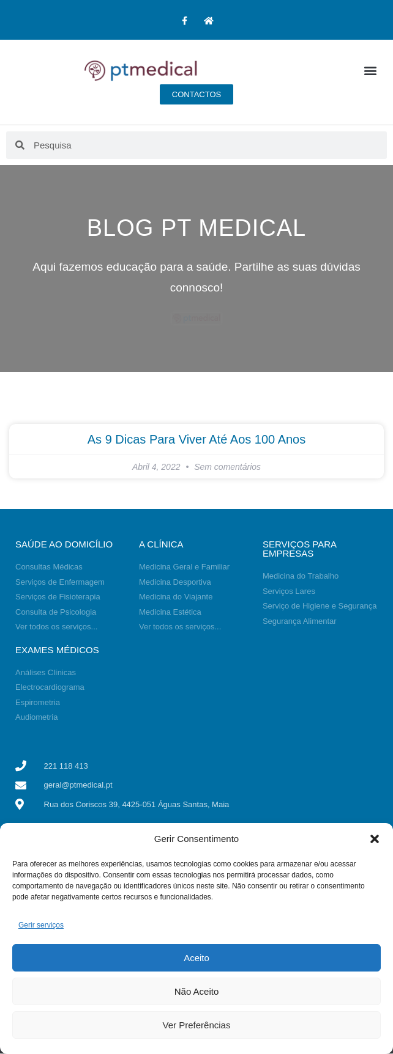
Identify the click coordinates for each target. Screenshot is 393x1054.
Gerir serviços (41, 925)
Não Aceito (196, 991)
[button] (375, 839)
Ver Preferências (197, 1025)
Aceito (196, 958)
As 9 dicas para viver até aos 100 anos (197, 439)
